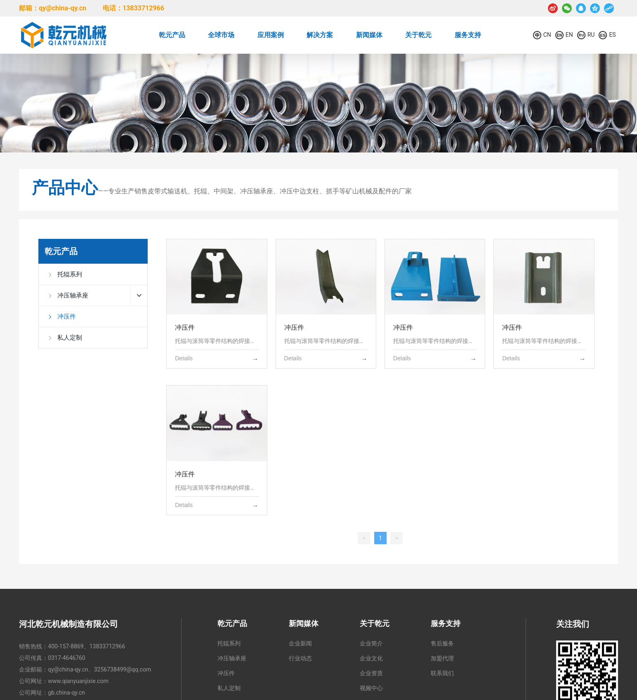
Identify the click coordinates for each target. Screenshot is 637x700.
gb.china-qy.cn (66, 692)
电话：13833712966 (133, 8)
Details (184, 358)
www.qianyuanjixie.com (78, 681)
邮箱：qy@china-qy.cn (52, 8)
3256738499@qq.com (122, 669)
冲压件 (185, 327)
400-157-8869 (65, 646)
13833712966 (107, 646)
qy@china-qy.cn (68, 669)
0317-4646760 (66, 658)
